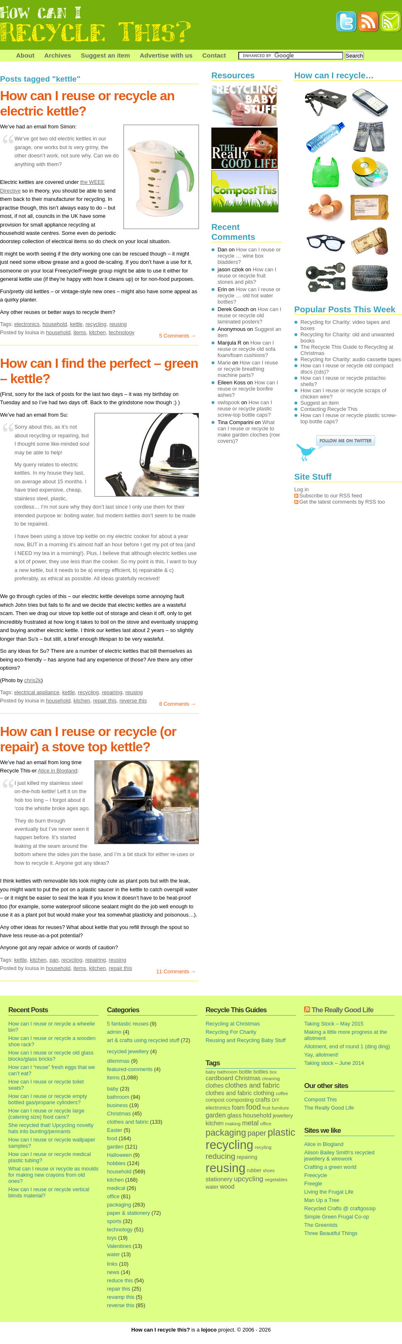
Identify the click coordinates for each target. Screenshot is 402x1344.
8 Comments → (177, 704)
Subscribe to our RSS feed (330, 495)
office (113, 1196)
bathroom (118, 1097)
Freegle (313, 1183)
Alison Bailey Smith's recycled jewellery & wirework (339, 1155)
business (117, 1105)
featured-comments (130, 1069)
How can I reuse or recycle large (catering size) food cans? (46, 1114)
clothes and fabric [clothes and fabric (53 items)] (252, 1085)
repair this (104, 700)
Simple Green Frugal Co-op (336, 1217)
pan (54, 960)
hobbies (116, 1163)
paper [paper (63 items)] (256, 1133)
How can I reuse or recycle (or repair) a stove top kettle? (88, 739)
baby (113, 1089)
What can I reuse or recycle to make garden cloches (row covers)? (249, 431)
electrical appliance (36, 692)
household (54, 324)
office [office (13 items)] (265, 1123)
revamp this (120, 1297)
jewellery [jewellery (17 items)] (283, 1116)
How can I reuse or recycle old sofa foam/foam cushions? (246, 349)
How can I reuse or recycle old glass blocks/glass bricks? (51, 1056)
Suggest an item (105, 55)
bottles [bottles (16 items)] (261, 1072)
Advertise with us (166, 55)
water (113, 1254)
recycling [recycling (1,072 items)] (229, 1144)
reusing (118, 324)
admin (114, 1032)
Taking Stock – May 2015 (333, 1024)
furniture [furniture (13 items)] (280, 1107)
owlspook (229, 402)
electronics (26, 324)
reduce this (120, 1280)
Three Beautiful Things (331, 1233)
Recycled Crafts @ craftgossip (339, 1208)
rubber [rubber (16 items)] (254, 1170)
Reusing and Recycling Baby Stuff (246, 1040)
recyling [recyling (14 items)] (263, 1147)
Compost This (320, 1099)
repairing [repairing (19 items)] (247, 1157)
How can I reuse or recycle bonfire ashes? (248, 388)
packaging (119, 1205)
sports (114, 1221)
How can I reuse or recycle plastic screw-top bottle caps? (245, 408)
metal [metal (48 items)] (250, 1123)
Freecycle (315, 1175)
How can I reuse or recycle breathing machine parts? (248, 369)
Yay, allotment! (321, 1055)
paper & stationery (128, 1213)
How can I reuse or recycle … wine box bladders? (249, 255)
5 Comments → (177, 336)
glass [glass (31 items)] (234, 1115)
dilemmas (118, 1061)
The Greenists (320, 1225)
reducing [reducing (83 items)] (220, 1156)
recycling (96, 324)
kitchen (97, 332)
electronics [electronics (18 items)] (218, 1108)
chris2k (32, 680)
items (79, 332)
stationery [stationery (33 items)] (219, 1178)
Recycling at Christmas (233, 1024)
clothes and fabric (127, 1122)
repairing (112, 692)
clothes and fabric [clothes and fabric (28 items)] (229, 1093)
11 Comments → (176, 971)
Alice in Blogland (57, 770)
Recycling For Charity (231, 1032)
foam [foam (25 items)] (238, 1108)
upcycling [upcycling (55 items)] (248, 1179)
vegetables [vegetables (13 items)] (276, 1179)
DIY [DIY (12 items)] (275, 1100)
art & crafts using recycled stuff (143, 1040)
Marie (224, 363)
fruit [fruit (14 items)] (266, 1107)
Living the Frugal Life (329, 1192)
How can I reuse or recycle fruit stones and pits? (247, 275)
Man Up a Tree (321, 1200)
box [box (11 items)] (273, 1071)
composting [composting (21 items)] (240, 1100)
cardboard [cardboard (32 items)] (219, 1078)
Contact (214, 55)
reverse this (133, 700)
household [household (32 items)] (257, 1115)
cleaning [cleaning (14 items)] (271, 1078)
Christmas (119, 1113)
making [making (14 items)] (232, 1123)
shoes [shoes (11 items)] (268, 1170)
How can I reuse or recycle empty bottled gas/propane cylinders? (47, 1099)
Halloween (119, 1155)
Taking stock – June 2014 (334, 1063)
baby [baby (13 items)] (211, 1071)
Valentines (119, 1246)
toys (111, 1238)
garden (115, 1147)
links (112, 1264)
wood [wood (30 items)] (227, 1186)
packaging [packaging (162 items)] (226, 1133)
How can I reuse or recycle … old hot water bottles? (249, 295)
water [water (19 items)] (212, 1187)
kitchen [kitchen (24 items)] (214, 1123)
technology (122, 332)
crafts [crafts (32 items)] (262, 1099)
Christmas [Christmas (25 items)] (247, 1078)
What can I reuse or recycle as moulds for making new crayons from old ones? (53, 1174)
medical (116, 1188)
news (113, 1272)
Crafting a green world (330, 1167)
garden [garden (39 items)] (216, 1115)
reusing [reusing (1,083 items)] (225, 1168)
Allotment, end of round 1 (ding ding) (347, 1046)
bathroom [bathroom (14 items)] (227, 1071)
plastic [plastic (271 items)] (281, 1132)
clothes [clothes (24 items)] (214, 1086)
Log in (301, 489)
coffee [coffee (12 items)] (282, 1093)
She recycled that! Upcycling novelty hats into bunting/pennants (51, 1128)
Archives (57, 55)
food (112, 1138)
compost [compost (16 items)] (215, 1100)
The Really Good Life (342, 1010)
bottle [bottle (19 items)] (245, 1072)
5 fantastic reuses (127, 1024)
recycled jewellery (128, 1051)
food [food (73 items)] (253, 1107)
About (25, 55)
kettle (76, 324)
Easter (114, 1130)
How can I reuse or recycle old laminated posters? (249, 315)
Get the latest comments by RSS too (342, 502)
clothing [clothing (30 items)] (263, 1093)
